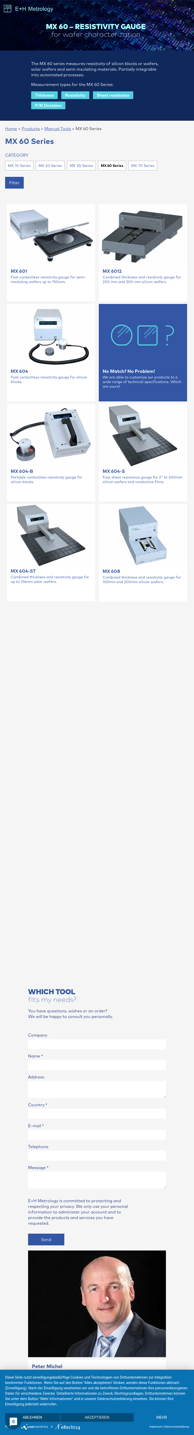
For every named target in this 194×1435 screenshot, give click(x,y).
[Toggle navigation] (185, 9)
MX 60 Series (112, 165)
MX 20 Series (50, 165)
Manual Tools (57, 128)
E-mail (36, 1125)
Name (35, 1056)
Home (11, 128)
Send (46, 1239)
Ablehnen (32, 1417)
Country (37, 1104)
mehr (161, 1417)
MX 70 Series (142, 165)
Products (31, 128)
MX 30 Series (81, 165)
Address (36, 1077)
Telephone (38, 1146)
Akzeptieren (97, 1417)
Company (37, 1035)
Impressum (155, 1426)
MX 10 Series (19, 165)
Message (38, 1167)
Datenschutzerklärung (176, 1426)
